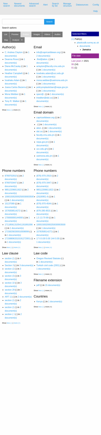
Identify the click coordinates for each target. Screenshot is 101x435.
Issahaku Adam (12, 80)
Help (95, 11)
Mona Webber (11, 94)
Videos (47, 34)
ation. (39, 128)
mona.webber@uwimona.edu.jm (52, 80)
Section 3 (9, 265)
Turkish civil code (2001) (48, 265)
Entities (26, 34)
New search (6, 4)
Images (37, 34)
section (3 (9, 276)
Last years (76, 61)
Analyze (15, 40)
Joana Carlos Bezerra (15, 87)
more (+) (17, 247)
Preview (15, 34)
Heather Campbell (13, 73)
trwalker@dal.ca (44, 98)
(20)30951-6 (42, 196)
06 (72, 64)
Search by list (55, 4)
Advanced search (34, 4)
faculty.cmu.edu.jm (45, 135)
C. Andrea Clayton (13, 52)
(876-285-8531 (43, 211)
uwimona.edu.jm (44, 156)
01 (72, 68)
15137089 (9, 203)
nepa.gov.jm (42, 142)
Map (6, 40)
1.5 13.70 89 (42, 217)
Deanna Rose (11, 59)
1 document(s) (48, 70)
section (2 (9, 269)
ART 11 (8, 297)
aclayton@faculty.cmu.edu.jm (50, 66)
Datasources (82, 5)
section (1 (9, 258)
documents (85, 46)
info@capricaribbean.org (48, 52)
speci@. (40, 94)
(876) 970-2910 (43, 176)
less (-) (9, 110)
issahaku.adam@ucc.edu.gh (50, 73)
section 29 (10, 290)
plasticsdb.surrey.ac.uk (88, 42)
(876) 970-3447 (43, 183)
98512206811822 (13, 190)
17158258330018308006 (17, 231)
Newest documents (19, 4)
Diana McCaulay (13, 66)
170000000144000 (14, 217)
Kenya (39, 301)
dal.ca (39, 131)
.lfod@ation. (42, 59)
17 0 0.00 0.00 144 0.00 (47, 238)
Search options (9, 28)
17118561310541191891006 (19, 224)
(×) (72, 39)
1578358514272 (13, 211)
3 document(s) (26, 265)
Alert (45, 5)
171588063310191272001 (17, 238)
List (5, 34)
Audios (57, 34)
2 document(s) (43, 56)
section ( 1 (10, 314)
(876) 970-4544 (43, 203)
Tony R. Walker (12, 101)
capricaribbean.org (45, 117)
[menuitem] (6, 4)
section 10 (10, 283)
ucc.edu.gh (41, 149)
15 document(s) (52, 285)
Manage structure (67, 4)
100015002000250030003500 (19, 196)
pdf (37, 285)
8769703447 (11, 183)
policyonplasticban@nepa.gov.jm (52, 87)
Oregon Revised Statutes (48, 258)
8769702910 (11, 176)
